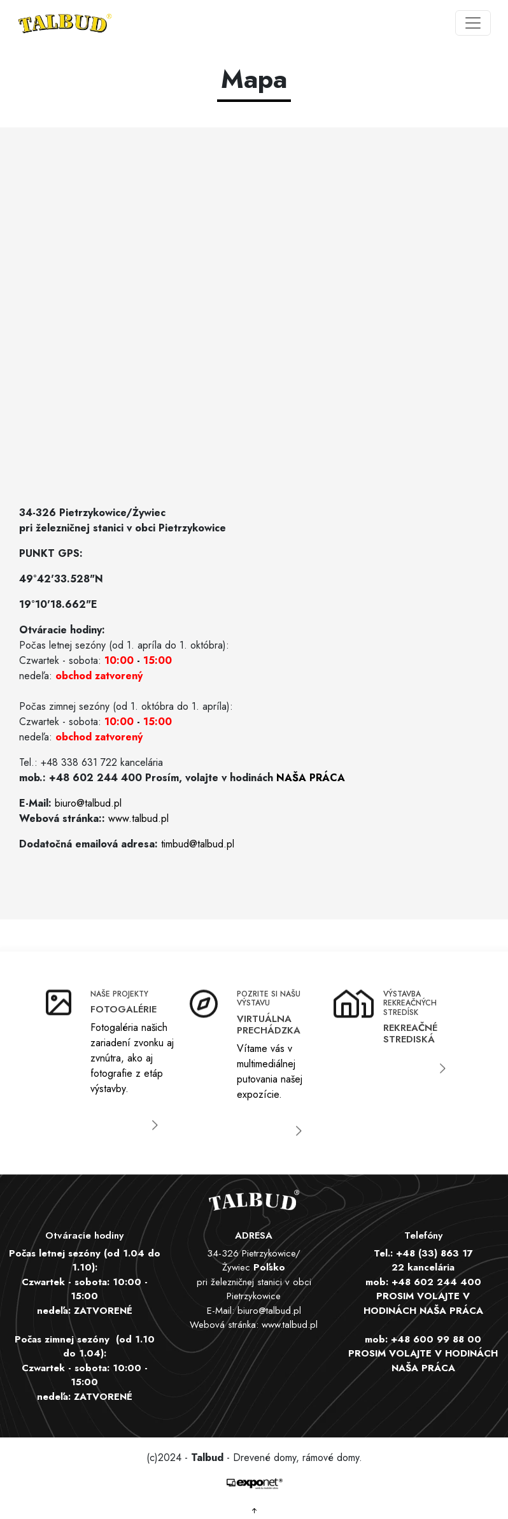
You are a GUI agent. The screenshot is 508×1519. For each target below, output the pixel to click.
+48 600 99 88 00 (436, 1339)
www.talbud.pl (138, 818)
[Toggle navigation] (473, 23)
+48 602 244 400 (436, 1282)
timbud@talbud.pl (197, 844)
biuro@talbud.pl (88, 803)
